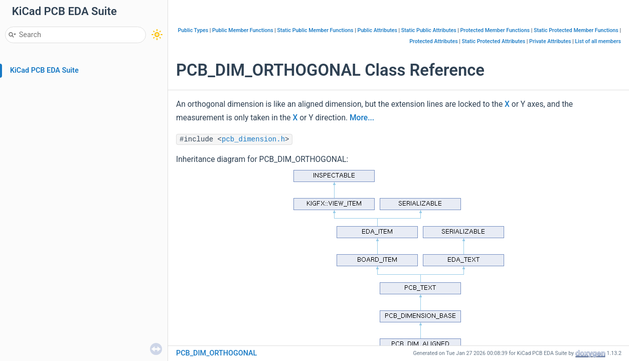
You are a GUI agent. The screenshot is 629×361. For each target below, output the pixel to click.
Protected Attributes (433, 41)
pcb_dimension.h (253, 139)
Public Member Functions (242, 30)
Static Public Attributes (428, 30)
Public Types (193, 30)
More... (362, 117)
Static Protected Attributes (494, 41)
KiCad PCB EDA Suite (44, 70)
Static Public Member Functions (315, 30)
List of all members (598, 41)
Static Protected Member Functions (576, 30)
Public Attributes (377, 30)
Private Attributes (550, 41)
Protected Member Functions (495, 30)
